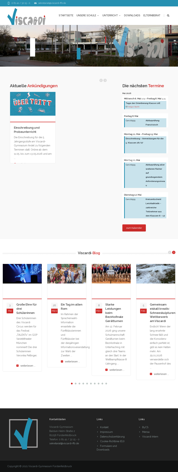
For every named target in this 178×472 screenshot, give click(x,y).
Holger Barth (133, 107)
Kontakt (104, 427)
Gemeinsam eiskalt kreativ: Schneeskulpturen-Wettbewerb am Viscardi (163, 313)
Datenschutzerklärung (112, 436)
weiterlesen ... (27, 365)
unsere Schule (87, 15)
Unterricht (111, 15)
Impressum (106, 432)
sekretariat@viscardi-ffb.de (52, 3)
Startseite (66, 15)
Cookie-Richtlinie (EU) (112, 441)
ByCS (145, 427)
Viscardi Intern (150, 436)
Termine (156, 85)
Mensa (145, 432)
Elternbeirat (151, 15)
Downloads (132, 15)
